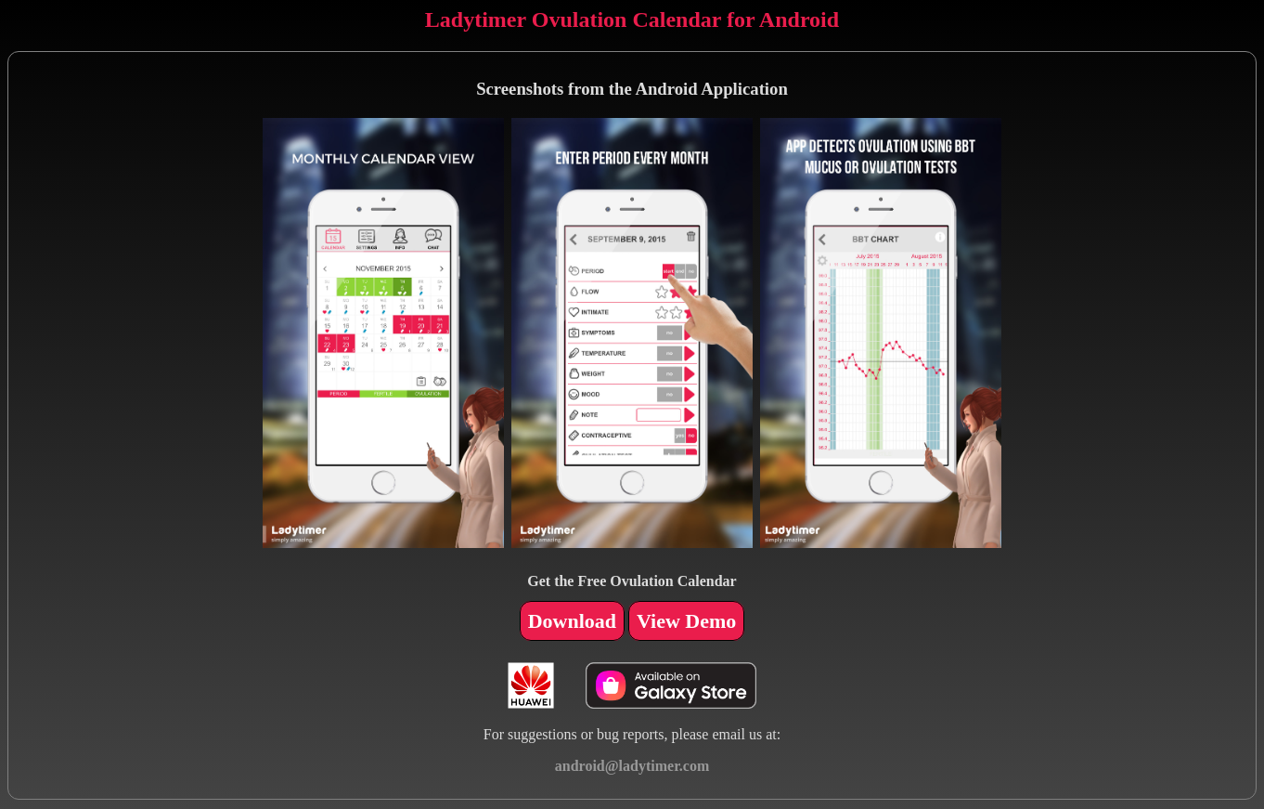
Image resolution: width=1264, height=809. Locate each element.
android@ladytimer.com (632, 766)
